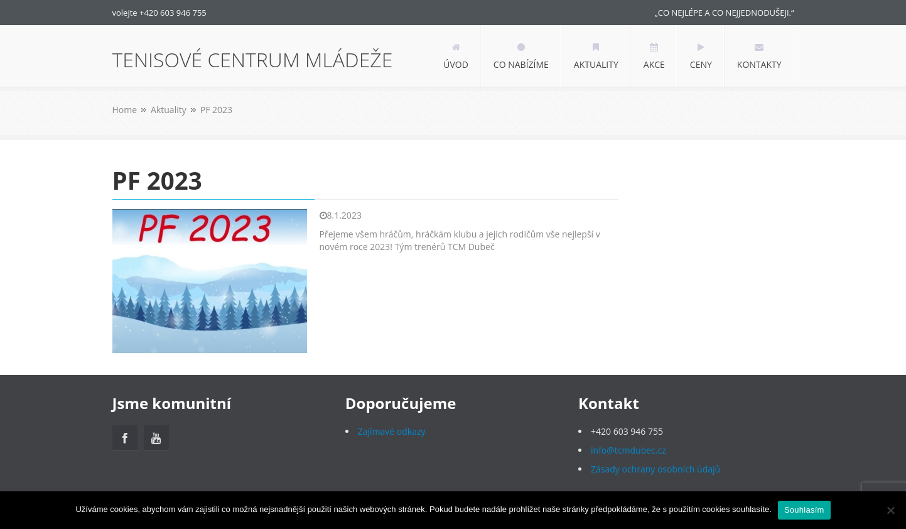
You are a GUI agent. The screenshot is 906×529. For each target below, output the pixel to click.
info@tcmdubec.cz (628, 450)
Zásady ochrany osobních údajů (655, 469)
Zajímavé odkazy (392, 431)
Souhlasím (804, 510)
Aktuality (168, 110)
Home (125, 110)
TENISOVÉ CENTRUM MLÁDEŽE (252, 59)
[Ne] (890, 510)
